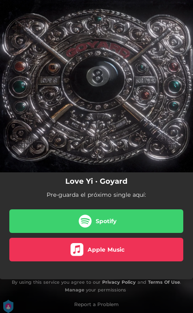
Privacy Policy (119, 282)
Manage (74, 290)
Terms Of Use (164, 282)
